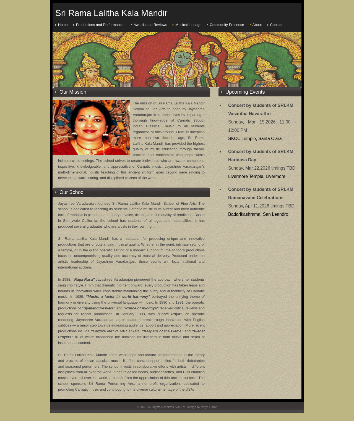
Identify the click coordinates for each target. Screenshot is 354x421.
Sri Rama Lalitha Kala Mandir (111, 13)
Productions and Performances (100, 25)
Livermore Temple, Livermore (256, 176)
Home (63, 25)
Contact (276, 25)
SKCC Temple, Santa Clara (255, 138)
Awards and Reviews (150, 25)
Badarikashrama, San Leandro (258, 214)
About (257, 25)
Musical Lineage (188, 25)
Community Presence (227, 25)
